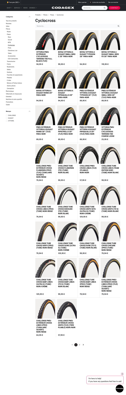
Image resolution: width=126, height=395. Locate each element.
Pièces (8, 29)
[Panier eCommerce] (82, 2)
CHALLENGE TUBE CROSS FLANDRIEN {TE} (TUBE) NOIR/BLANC (66, 169)
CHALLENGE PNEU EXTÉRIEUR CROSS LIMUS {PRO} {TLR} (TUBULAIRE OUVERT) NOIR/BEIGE (110, 285)
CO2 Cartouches (13, 59)
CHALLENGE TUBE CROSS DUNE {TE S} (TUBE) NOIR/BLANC (88, 245)
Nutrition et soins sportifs (14, 99)
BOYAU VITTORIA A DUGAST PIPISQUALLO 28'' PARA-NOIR (65, 94)
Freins (9, 64)
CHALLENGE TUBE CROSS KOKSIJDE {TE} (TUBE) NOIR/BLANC (65, 210)
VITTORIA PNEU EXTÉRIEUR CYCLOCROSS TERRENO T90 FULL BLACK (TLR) (44, 56)
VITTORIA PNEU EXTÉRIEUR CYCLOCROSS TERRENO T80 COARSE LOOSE (108, 131)
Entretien (8, 96)
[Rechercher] (105, 8)
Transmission (11, 61)
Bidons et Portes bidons (14, 83)
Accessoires (12, 56)
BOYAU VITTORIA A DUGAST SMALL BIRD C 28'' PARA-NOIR (66, 54)
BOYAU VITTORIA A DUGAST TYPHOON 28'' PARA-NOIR (87, 54)
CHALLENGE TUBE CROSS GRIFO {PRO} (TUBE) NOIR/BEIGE (44, 245)
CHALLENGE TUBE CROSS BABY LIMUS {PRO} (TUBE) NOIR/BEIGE (88, 283)
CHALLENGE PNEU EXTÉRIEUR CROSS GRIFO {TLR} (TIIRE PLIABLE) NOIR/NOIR (66, 324)
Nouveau (8, 23)
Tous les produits (11, 21)
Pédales (9, 77)
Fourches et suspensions (14, 75)
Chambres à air (12, 50)
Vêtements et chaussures (14, 94)
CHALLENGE (12, 115)
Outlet (8, 105)
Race (9, 37)
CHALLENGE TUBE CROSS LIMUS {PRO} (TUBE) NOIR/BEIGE (45, 209)
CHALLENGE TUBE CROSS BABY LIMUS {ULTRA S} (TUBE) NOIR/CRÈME (44, 283)
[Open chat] (120, 389)
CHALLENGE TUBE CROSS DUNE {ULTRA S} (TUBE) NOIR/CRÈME (67, 246)
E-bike (9, 80)
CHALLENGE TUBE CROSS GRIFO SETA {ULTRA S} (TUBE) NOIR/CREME (88, 210)
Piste (9, 48)
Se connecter (113, 2)
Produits (38, 15)
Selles (9, 69)
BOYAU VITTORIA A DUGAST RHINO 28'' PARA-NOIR (44, 92)
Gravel (10, 40)
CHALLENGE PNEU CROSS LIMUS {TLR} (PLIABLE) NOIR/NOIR (88, 169)
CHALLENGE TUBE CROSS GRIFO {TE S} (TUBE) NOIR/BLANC (110, 209)
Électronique (10, 91)
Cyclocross (11, 45)
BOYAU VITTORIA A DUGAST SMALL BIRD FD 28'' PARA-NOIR (110, 54)
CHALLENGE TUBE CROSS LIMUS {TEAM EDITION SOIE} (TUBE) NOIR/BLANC (110, 169)
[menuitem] (9, 8)
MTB (9, 42)
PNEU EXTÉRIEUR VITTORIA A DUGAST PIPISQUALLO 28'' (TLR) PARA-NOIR (88, 130)
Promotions (9, 102)
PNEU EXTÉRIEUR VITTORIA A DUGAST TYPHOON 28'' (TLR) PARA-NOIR (88, 94)
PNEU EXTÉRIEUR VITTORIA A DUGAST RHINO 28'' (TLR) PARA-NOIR (44, 130)
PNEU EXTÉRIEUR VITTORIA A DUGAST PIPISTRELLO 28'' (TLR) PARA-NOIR (66, 130)
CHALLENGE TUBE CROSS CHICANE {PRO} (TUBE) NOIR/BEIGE (109, 246)
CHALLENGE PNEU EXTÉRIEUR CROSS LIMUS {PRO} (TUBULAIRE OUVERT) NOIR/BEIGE (44, 326)
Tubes (10, 53)
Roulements (10, 67)
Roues (9, 31)
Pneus (9, 34)
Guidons (9, 72)
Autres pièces (11, 86)
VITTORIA (11, 121)
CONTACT (114, 8)
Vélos (7, 26)
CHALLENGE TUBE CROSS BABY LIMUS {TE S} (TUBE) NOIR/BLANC (66, 283)
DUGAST (10, 118)
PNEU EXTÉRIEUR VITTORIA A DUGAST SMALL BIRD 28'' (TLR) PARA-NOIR (110, 94)
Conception (10, 88)
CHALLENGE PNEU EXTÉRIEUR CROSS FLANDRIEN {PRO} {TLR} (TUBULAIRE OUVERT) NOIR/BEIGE (44, 171)
